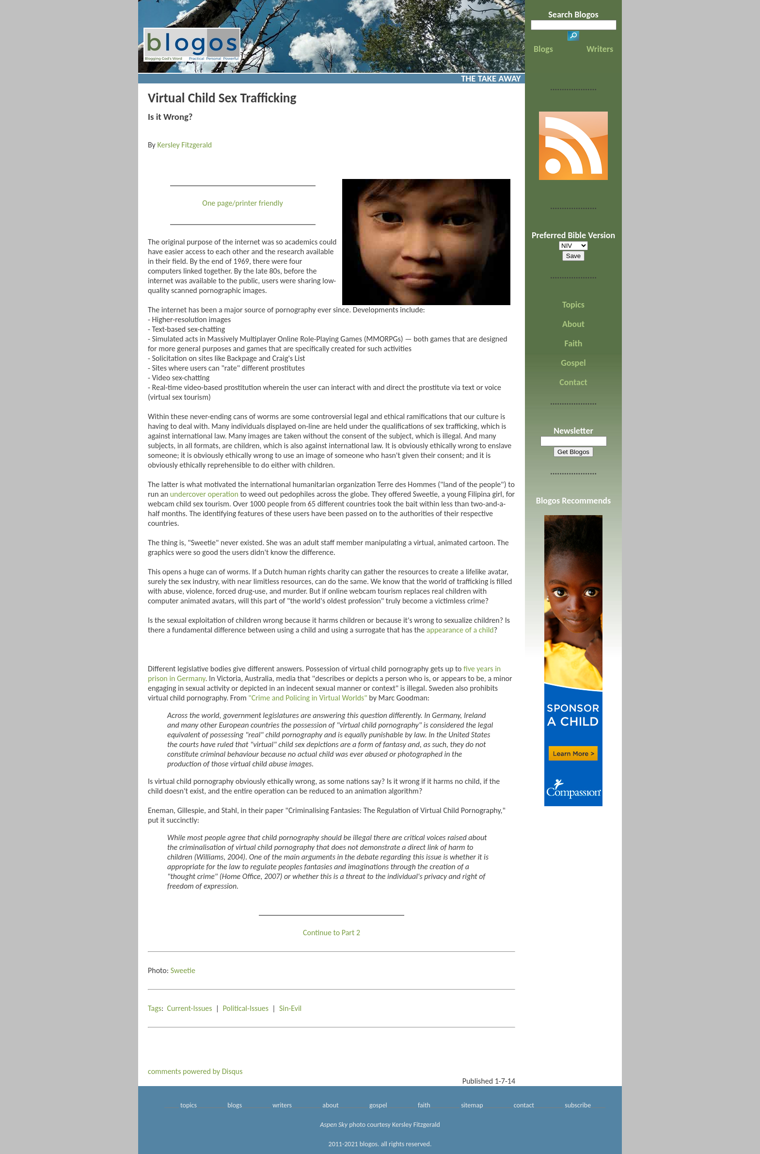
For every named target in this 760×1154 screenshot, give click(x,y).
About (573, 324)
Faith (574, 343)
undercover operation (204, 494)
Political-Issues (245, 1008)
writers (282, 1105)
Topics (573, 304)
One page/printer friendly (242, 203)
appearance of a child (460, 629)
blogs (234, 1105)
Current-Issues (189, 1008)
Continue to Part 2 (331, 932)
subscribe (578, 1105)
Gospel (573, 363)
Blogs (543, 49)
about (330, 1105)
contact (524, 1105)
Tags (154, 1008)
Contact (573, 382)
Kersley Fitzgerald (184, 144)
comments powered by (195, 1071)
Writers (599, 49)
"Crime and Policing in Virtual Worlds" (307, 697)
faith (424, 1105)
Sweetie (183, 970)
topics (188, 1105)
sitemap (472, 1105)
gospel (378, 1105)
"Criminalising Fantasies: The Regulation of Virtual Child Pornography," (395, 810)
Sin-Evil (290, 1008)
